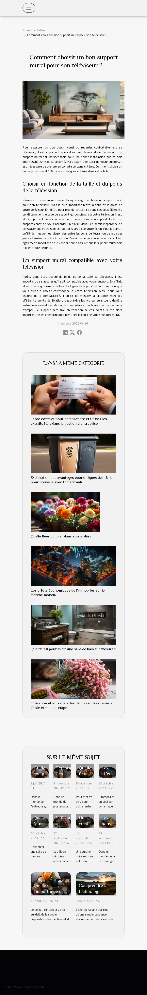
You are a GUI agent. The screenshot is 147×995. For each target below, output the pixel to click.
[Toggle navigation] (29, 8)
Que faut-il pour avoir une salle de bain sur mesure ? (73, 649)
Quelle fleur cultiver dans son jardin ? (61, 536)
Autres (40, 30)
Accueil (27, 30)
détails (79, 209)
